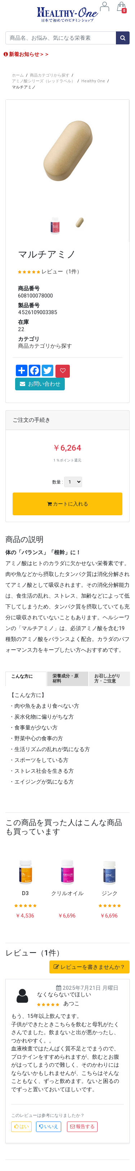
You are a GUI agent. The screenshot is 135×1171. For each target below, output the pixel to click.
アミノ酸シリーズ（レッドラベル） (43, 80)
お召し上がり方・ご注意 (107, 678)
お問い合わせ (40, 383)
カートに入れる (67, 503)
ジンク (110, 893)
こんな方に (22, 676)
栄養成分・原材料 (65, 678)
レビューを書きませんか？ (89, 966)
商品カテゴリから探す (49, 75)
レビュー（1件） (61, 271)
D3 (25, 893)
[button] (15, 181)
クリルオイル (67, 893)
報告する (82, 1126)
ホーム (18, 75)
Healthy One (93, 80)
